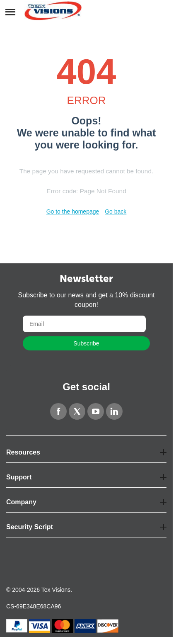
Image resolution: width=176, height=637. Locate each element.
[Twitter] (77, 411)
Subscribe (86, 343)
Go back (115, 211)
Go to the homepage (72, 211)
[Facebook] (58, 411)
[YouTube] (95, 411)
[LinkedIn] (114, 411)
